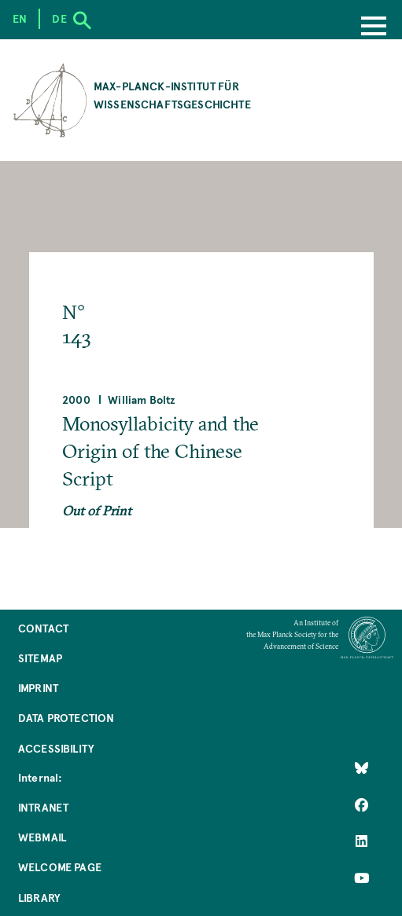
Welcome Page (59, 866)
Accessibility (56, 748)
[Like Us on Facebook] (361, 805)
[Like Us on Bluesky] (361, 768)
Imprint (38, 687)
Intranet (43, 807)
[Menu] (373, 27)
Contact (43, 628)
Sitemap (40, 657)
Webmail (42, 837)
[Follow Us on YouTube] (361, 878)
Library (39, 897)
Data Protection (66, 717)
